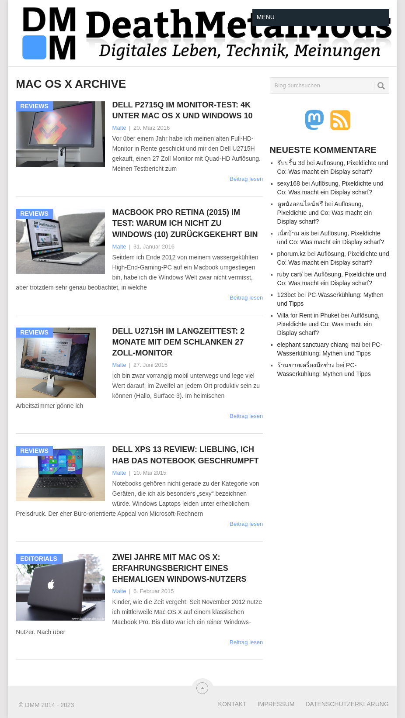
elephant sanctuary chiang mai (318, 344)
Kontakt (232, 704)
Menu (266, 17)
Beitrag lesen (246, 179)
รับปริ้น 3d (291, 162)
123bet (286, 294)
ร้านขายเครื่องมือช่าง (306, 365)
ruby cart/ (290, 274)
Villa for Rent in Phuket (308, 315)
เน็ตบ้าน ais (293, 233)
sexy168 (288, 183)
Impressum (276, 704)
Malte (119, 127)
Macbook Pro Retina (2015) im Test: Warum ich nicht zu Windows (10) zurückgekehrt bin (185, 223)
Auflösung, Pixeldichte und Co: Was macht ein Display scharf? (324, 212)
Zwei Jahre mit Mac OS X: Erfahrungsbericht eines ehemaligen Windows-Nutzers (179, 568)
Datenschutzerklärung (346, 704)
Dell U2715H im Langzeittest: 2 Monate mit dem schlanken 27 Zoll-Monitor (178, 342)
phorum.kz (291, 253)
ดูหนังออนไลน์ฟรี (300, 203)
